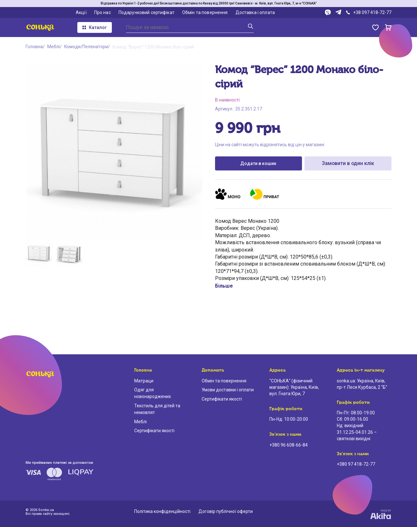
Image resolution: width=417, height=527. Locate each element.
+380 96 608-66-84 (288, 445)
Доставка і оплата (255, 12)
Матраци (143, 380)
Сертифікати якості (154, 430)
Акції (81, 12)
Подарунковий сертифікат (146, 12)
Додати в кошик (258, 163)
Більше (224, 286)
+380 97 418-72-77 (356, 464)
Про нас (102, 12)
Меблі (53, 47)
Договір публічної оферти (225, 511)
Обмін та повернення (205, 12)
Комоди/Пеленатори (86, 47)
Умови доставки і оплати (228, 389)
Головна (34, 47)
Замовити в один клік (348, 163)
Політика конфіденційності (162, 511)
